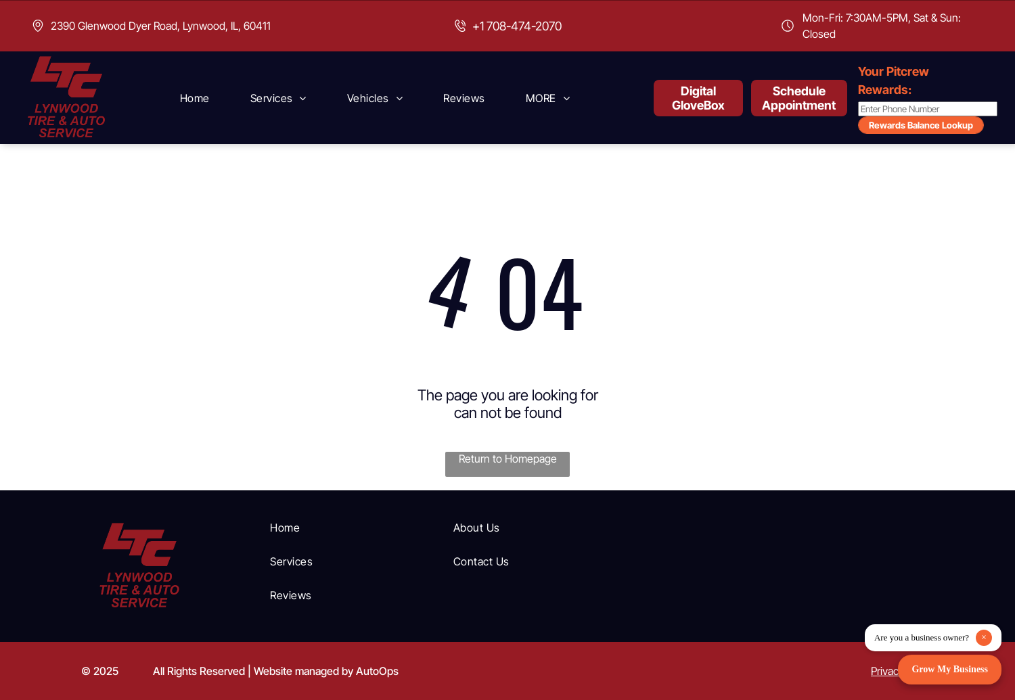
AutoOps (377, 671)
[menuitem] (195, 97)
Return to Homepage (508, 458)
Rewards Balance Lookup (921, 125)
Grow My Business (949, 669)
